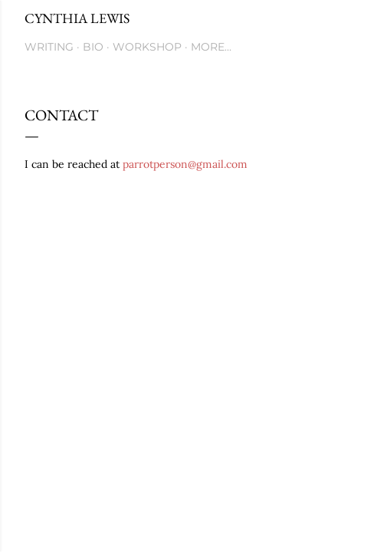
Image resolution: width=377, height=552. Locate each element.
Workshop (147, 47)
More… (211, 47)
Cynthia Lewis (77, 18)
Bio (93, 47)
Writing (49, 47)
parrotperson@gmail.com (185, 164)
